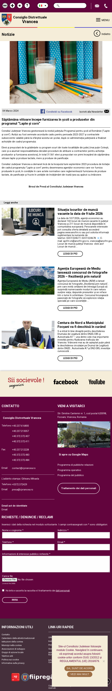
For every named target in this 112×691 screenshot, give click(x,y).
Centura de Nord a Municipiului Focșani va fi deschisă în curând (82, 325)
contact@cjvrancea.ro (24, 468)
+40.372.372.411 (20, 441)
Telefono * (8, 542)
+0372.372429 (19, 484)
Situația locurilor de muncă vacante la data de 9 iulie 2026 (80, 212)
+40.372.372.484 (20, 460)
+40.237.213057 (20, 431)
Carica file (7, 576)
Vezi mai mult (80, 674)
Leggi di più (70, 253)
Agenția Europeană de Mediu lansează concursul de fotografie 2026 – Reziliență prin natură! (82, 272)
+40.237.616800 (20, 425)
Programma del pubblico (71, 475)
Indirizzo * (63, 530)
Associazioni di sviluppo (13, 649)
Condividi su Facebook (59, 111)
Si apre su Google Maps (73, 454)
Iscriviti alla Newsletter (91, 111)
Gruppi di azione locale (12, 652)
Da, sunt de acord (80, 668)
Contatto (6, 634)
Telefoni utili (7, 656)
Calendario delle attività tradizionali (18, 638)
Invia (15, 600)
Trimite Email (97, 6)
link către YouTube (97, 381)
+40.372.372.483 (20, 454)
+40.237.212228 (20, 449)
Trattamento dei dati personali (78, 488)
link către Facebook (65, 381)
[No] (103, 661)
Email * (61, 542)
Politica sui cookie (10, 659)
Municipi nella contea (12, 645)
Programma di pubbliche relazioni (75, 465)
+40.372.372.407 (20, 436)
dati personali (63, 590)
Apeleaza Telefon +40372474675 (106, 6)
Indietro (102, 34)
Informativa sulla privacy (13, 663)
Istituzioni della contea (12, 641)
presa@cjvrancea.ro (22, 489)
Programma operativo (69, 470)
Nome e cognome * (12, 530)
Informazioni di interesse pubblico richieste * (26, 554)
